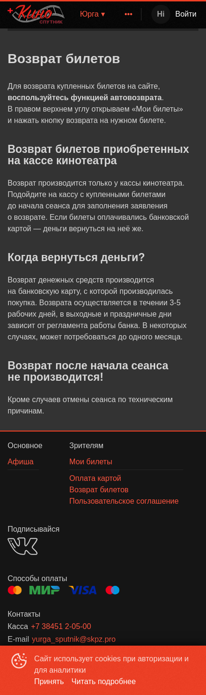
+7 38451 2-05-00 (61, 626)
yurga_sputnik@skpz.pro (73, 639)
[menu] (123, 14)
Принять (49, 681)
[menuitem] (128, 14)
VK (22, 546)
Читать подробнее (104, 681)
